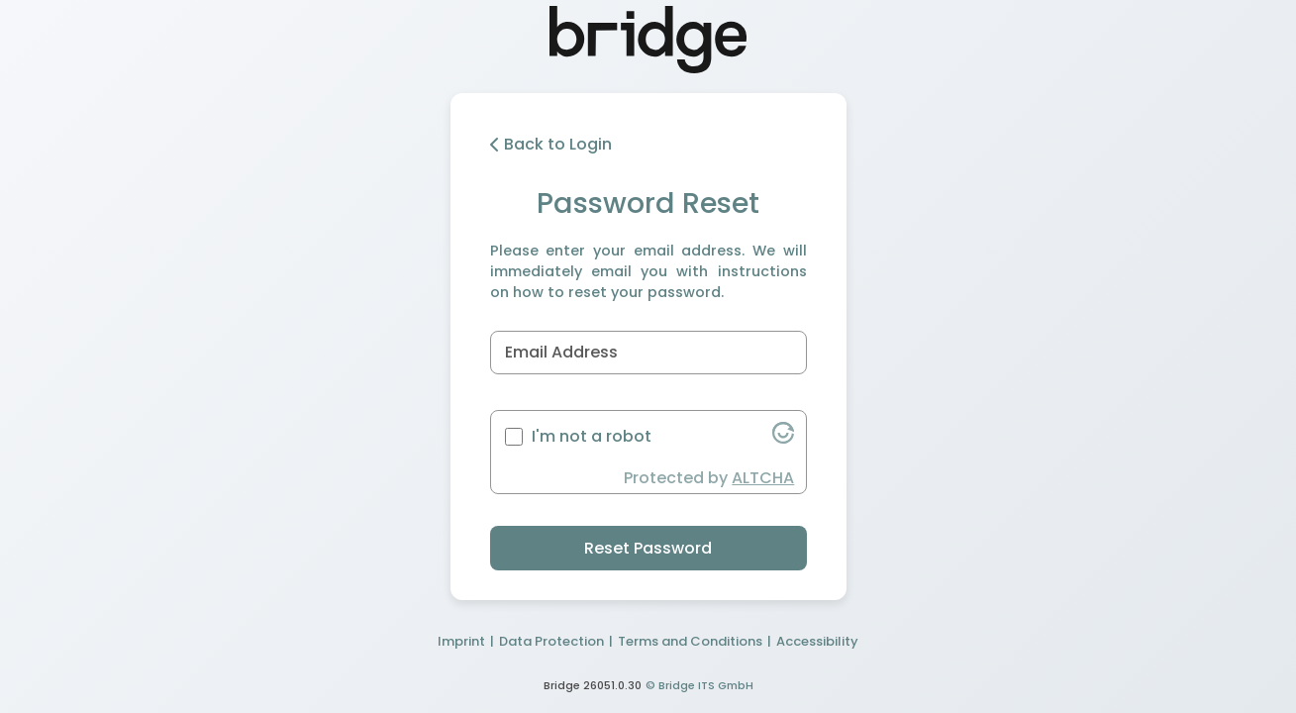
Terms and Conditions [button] (690, 641)
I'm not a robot (591, 436)
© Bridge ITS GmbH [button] (699, 685)
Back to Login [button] (551, 144)
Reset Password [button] (648, 548)
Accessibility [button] (817, 641)
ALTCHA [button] (763, 477)
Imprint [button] (461, 641)
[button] (783, 438)
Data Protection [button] (551, 641)
